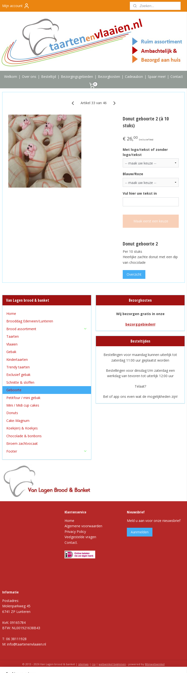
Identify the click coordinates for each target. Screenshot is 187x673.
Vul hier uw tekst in (140, 193)
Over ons (29, 76)
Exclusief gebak (18, 374)
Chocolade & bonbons (24, 436)
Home (11, 313)
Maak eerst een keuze (150, 221)
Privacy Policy (75, 531)
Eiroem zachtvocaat (22, 443)
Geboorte (13, 390)
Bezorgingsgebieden (77, 76)
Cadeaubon (134, 76)
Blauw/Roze (133, 174)
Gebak (11, 351)
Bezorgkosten (109, 76)
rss (93, 664)
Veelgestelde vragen (80, 537)
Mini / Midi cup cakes (22, 405)
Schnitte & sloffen (20, 382)
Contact (176, 76)
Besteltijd (48, 76)
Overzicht (134, 274)
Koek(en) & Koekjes (22, 428)
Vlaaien (12, 344)
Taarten (12, 336)
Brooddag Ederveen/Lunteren (29, 321)
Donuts (12, 412)
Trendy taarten (18, 367)
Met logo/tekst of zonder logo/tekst (145, 152)
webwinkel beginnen (112, 664)
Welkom (10, 76)
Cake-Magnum (17, 420)
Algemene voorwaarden (83, 526)
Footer (46, 451)
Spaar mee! (157, 76)
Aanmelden (140, 532)
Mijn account (15, 6)
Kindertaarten (17, 359)
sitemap (83, 664)
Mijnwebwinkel (155, 664)
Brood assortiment (46, 329)
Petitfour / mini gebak (23, 397)
